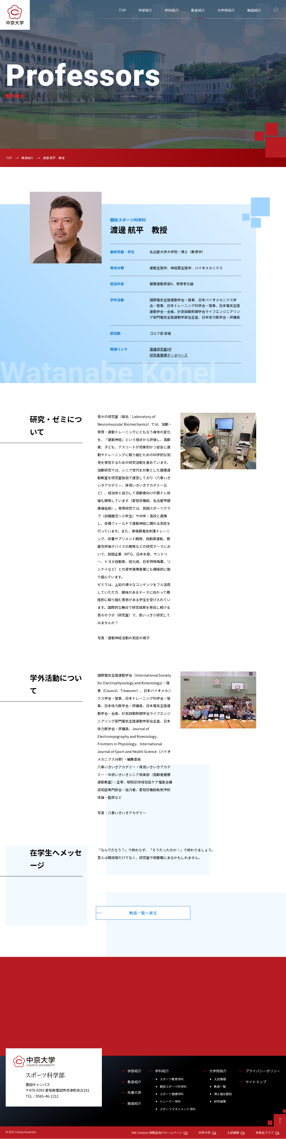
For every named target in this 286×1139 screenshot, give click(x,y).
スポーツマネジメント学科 (178, 1109)
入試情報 (220, 1079)
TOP (122, 10)
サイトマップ (255, 1082)
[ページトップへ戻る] (280, 1120)
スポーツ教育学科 (172, 1079)
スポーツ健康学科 (172, 1094)
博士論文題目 (223, 1094)
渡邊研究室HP (161, 349)
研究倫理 (220, 1101)
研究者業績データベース (169, 355)
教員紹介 (198, 10)
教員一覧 (220, 1086)
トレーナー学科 (170, 1101)
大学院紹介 (226, 10)
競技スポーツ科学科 (173, 1086)
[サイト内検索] (275, 9)
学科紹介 (172, 10)
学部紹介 (145, 10)
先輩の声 (134, 1092)
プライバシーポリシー (262, 1071)
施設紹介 (254, 10)
